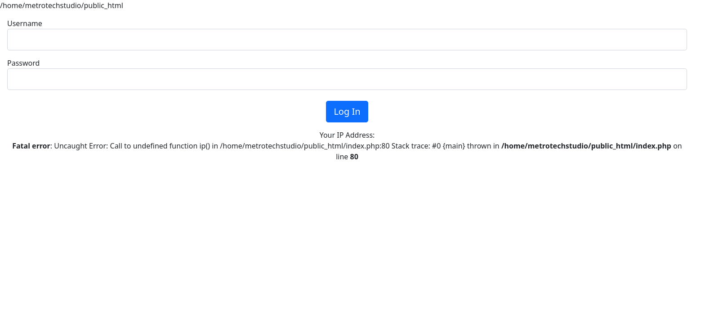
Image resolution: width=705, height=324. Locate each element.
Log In (347, 111)
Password (23, 63)
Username (24, 23)
